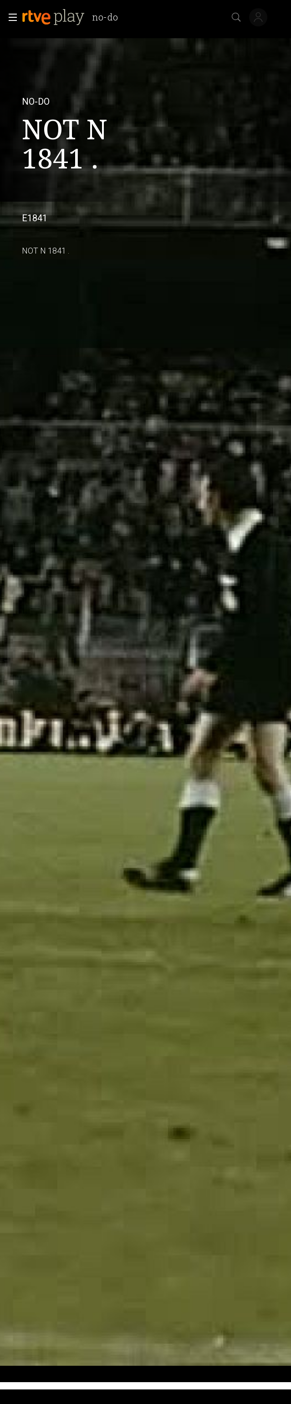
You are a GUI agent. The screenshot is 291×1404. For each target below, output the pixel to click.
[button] (10, 17)
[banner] (73, 17)
